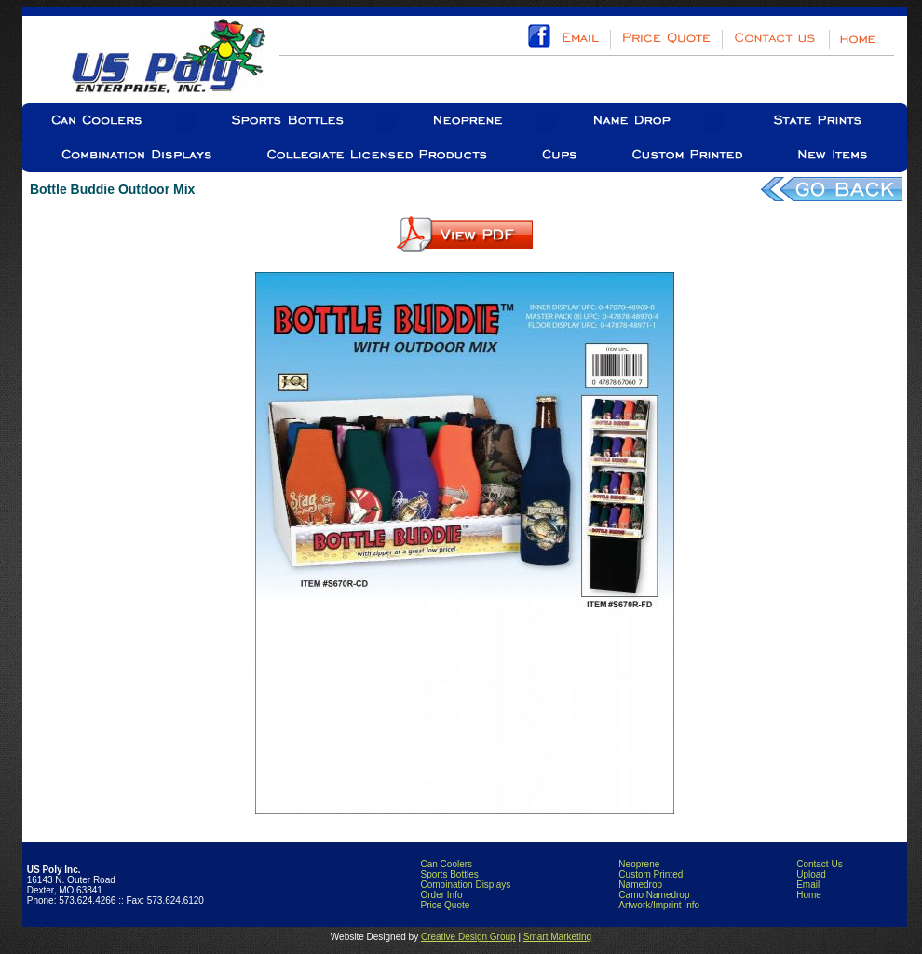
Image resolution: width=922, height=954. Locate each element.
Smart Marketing (557, 937)
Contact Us (819, 864)
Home (808, 895)
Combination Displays (465, 884)
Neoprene (638, 864)
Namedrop (640, 884)
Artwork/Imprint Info (658, 905)
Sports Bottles (449, 874)
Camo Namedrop (653, 895)
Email (808, 884)
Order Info (441, 895)
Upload (811, 874)
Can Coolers (446, 864)
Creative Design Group (468, 937)
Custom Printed (650, 874)
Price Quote (444, 905)
